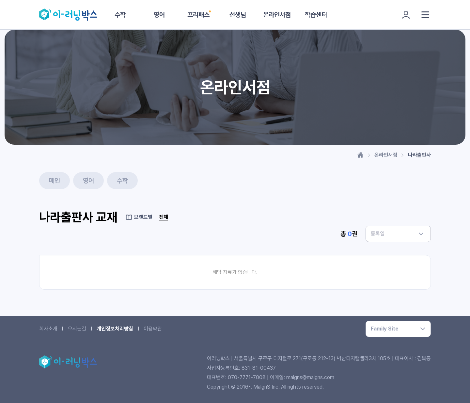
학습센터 (316, 15)
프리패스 (198, 15)
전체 (163, 217)
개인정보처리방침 (115, 329)
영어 (159, 15)
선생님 (237, 15)
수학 (120, 15)
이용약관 (153, 329)
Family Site (385, 329)
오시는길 (77, 329)
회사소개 (48, 329)
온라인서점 (277, 15)
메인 (54, 181)
